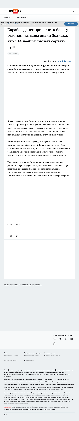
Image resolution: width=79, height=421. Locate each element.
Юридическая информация (32, 353)
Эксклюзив (7, 17)
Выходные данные (49, 353)
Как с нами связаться (10, 361)
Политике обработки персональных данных (21, 24)
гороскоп (13, 53)
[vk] (11, 235)
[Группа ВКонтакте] (54, 339)
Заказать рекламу (22, 17)
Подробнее (7, 376)
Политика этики (29, 361)
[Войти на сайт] (73, 11)
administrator (65, 61)
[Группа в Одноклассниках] (60, 339)
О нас (5, 353)
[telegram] (17, 235)
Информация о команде (11, 356)
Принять (71, 24)
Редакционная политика (31, 356)
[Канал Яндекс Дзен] (71, 339)
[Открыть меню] (4, 11)
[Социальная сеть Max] (54, 343)
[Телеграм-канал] (66, 339)
